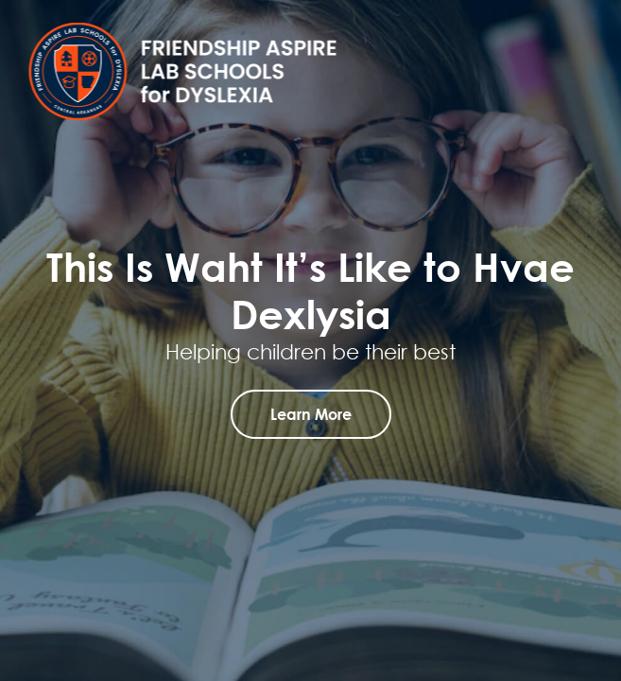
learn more (311, 414)
